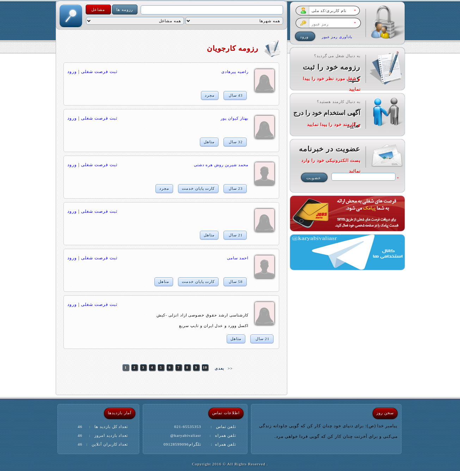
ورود (72, 71)
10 (205, 367)
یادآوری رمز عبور (337, 37)
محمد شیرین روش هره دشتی (221, 165)
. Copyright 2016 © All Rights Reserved (230, 464)
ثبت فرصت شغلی (99, 71)
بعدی (219, 368)
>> (230, 368)
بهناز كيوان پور (235, 118)
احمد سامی (238, 258)
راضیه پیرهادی (235, 72)
